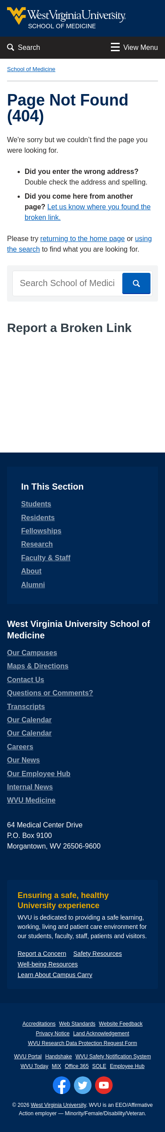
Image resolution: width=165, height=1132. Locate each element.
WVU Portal (28, 1056)
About (31, 571)
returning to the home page (82, 238)
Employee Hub (127, 1066)
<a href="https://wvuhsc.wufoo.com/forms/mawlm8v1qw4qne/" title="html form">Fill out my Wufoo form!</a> (82, 375)
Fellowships (41, 531)
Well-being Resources (48, 964)
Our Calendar (29, 720)
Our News (23, 760)
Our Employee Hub (38, 773)
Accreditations (38, 1024)
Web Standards (77, 1024)
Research (37, 544)
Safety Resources (97, 953)
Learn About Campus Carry (55, 974)
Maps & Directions (38, 666)
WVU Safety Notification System (113, 1056)
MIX (56, 1066)
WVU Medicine (31, 800)
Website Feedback (121, 1024)
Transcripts (26, 706)
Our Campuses (32, 653)
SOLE (99, 1066)
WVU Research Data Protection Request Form (82, 1043)
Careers (20, 747)
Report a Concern (42, 953)
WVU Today (34, 1066)
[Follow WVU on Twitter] (83, 1085)
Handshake (58, 1056)
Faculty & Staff (45, 558)
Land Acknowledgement (101, 1033)
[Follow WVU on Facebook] (61, 1085)
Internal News (30, 787)
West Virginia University (58, 1105)
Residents (38, 517)
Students (36, 504)
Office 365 (76, 1066)
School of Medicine (31, 69)
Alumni (33, 585)
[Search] (136, 283)
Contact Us (25, 679)
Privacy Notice (53, 1033)
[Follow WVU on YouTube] (104, 1085)
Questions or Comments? (50, 693)
